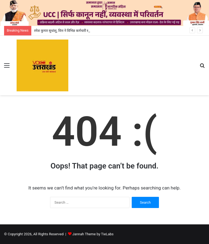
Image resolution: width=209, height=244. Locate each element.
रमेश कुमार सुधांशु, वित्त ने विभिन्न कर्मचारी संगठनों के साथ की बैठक (76, 31)
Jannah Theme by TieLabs (92, 234)
